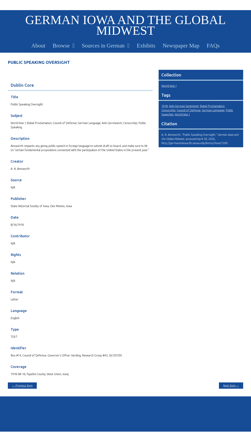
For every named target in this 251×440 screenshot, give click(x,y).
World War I (168, 85)
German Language (213, 110)
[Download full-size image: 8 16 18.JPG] (80, 73)
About (38, 45)
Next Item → (231, 385)
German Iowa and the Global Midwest (125, 25)
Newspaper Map (181, 45)
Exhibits (146, 45)
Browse (61, 45)
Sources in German (103, 45)
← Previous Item (22, 385)
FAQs (213, 45)
